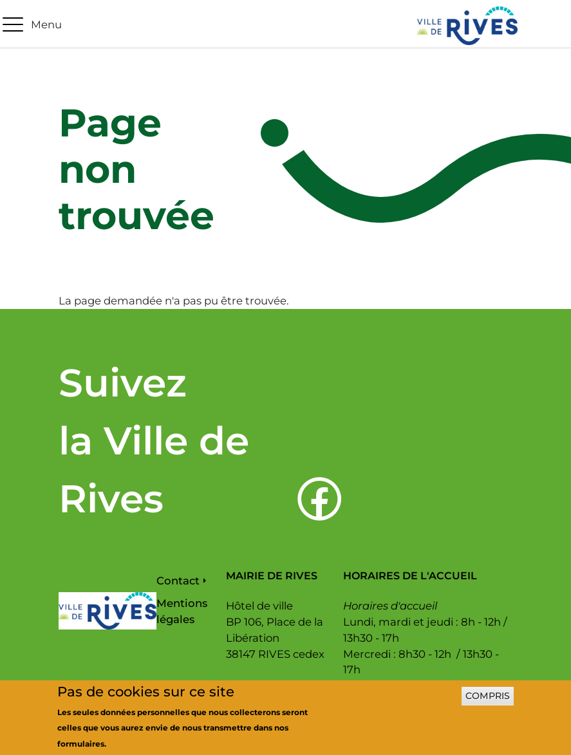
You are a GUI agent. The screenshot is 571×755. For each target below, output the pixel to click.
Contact (178, 580)
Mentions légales (181, 611)
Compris (487, 702)
